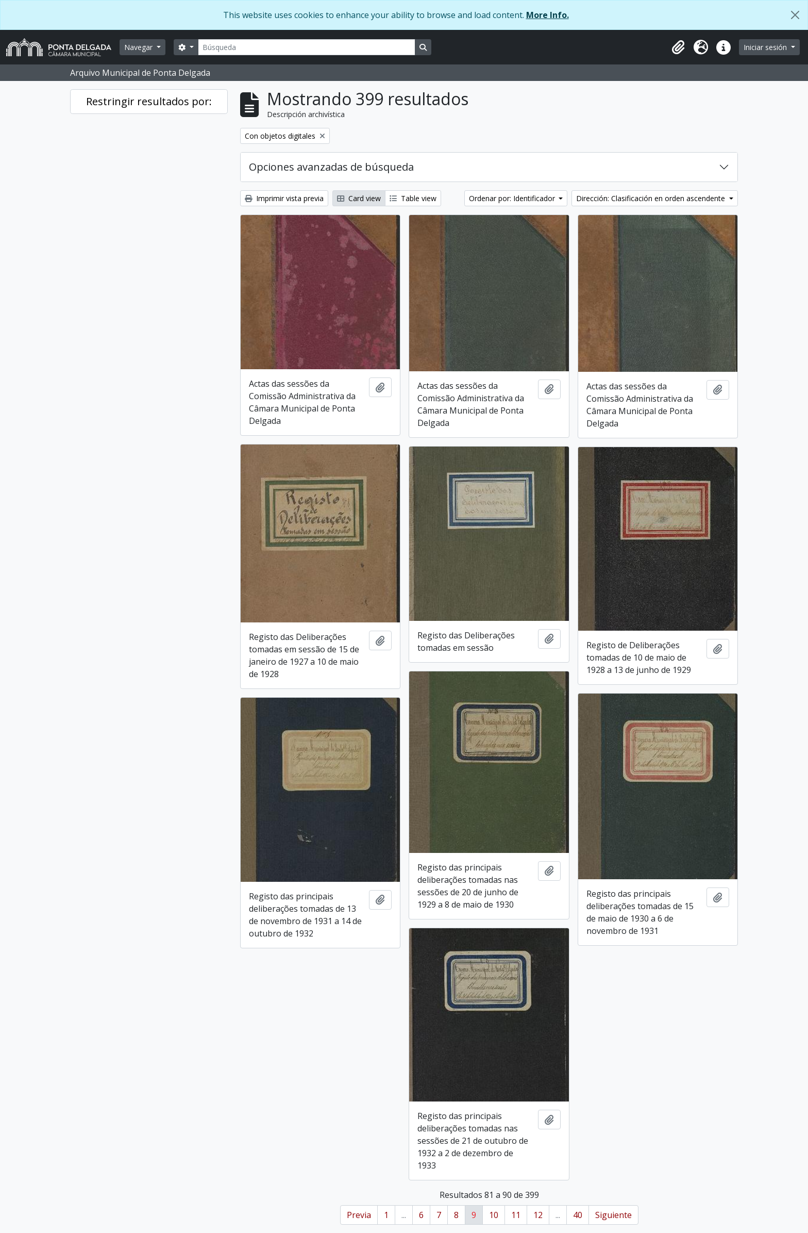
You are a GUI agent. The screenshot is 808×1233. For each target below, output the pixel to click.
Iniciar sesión (766, 47)
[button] (678, 47)
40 (577, 1215)
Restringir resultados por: (149, 101)
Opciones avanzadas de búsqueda (331, 167)
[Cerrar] (795, 15)
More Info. (547, 15)
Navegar (139, 47)
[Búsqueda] (306, 47)
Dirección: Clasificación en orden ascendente (651, 198)
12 (538, 1215)
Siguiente (613, 1215)
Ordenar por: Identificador (513, 198)
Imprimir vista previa (284, 198)
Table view (413, 198)
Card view (359, 198)
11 (515, 1215)
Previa (359, 1215)
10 (493, 1215)
